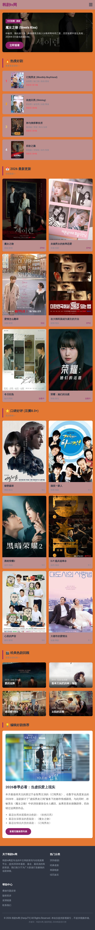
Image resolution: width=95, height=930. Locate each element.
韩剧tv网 (9, 5)
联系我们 (6, 905)
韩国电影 (54, 870)
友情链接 (6, 900)
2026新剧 (54, 860)
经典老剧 (54, 865)
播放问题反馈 (9, 890)
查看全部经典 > (12, 657)
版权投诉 (6, 895)
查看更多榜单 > (12, 66)
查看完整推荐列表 (18, 831)
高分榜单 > (10, 415)
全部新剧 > (10, 173)
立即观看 (14, 45)
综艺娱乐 (54, 874)
